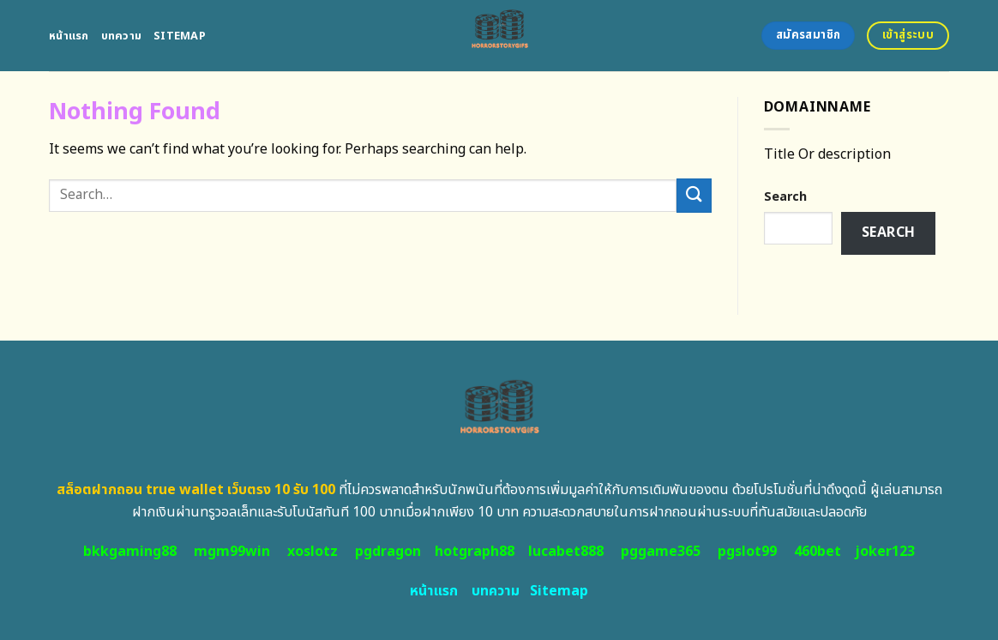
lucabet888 (566, 551)
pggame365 (660, 551)
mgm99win (232, 551)
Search (785, 197)
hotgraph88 (474, 551)
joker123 (885, 551)
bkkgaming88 (130, 551)
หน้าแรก (69, 36)
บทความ (121, 36)
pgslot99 (747, 551)
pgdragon (388, 551)
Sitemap (179, 36)
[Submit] (693, 195)
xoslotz (312, 551)
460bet (817, 551)
